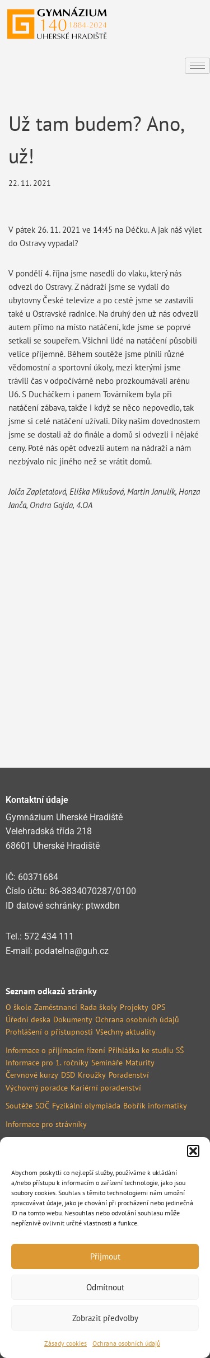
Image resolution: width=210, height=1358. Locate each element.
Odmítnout (105, 1287)
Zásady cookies (65, 1343)
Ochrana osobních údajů (126, 1343)
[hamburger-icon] (197, 66)
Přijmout (105, 1256)
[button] (193, 1151)
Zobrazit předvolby (105, 1318)
